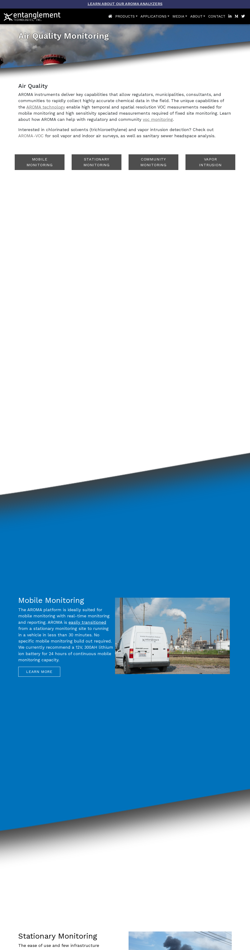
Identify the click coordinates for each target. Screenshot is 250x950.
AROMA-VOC (31, 135)
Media (178, 16)
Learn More (39, 671)
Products (125, 16)
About (196, 16)
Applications (153, 16)
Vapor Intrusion (210, 162)
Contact (216, 16)
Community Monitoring (153, 162)
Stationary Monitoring (96, 162)
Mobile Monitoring (40, 162)
